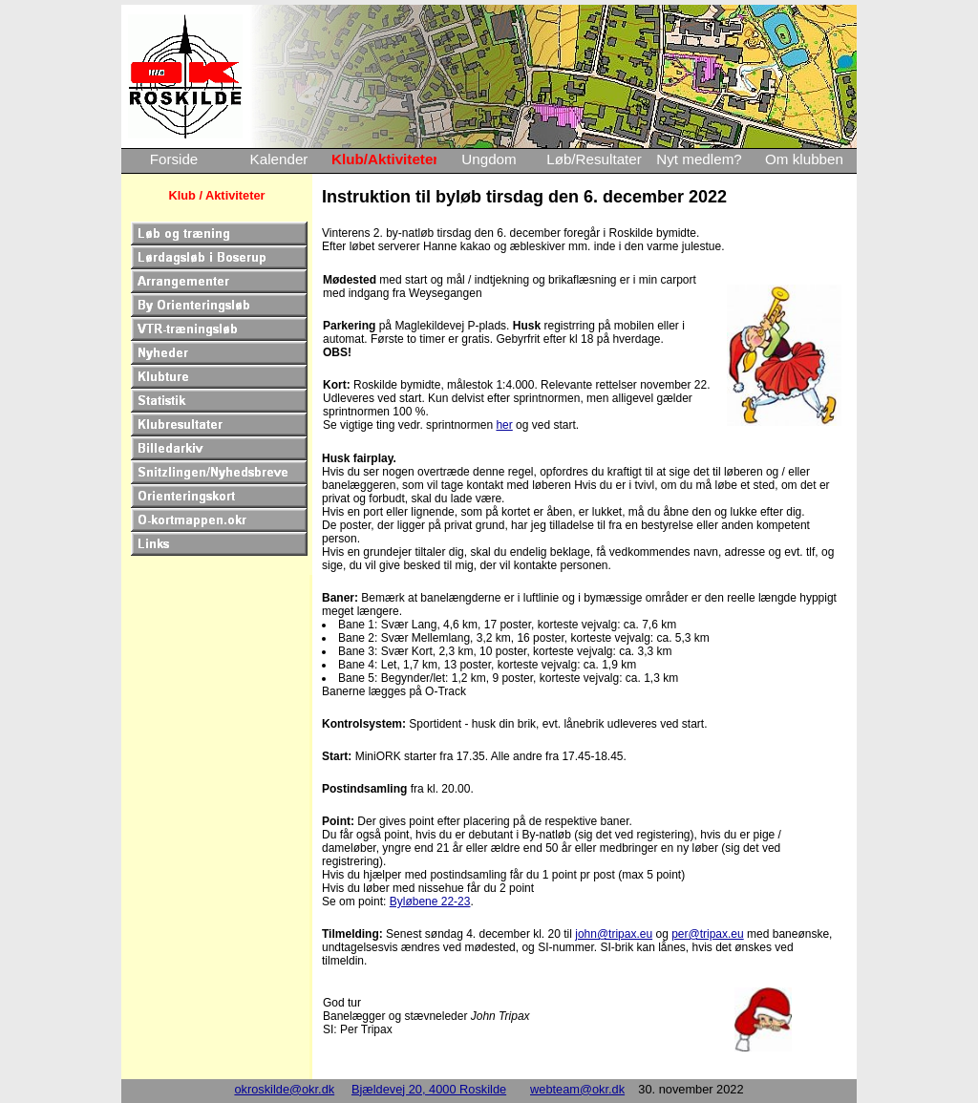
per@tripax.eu (707, 934)
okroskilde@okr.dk (284, 1089)
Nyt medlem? (698, 159)
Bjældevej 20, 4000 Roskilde (428, 1089)
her (504, 425)
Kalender (279, 159)
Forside (174, 159)
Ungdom (488, 159)
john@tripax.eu (613, 934)
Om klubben (804, 159)
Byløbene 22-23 (430, 901)
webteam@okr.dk (577, 1089)
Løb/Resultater (594, 159)
